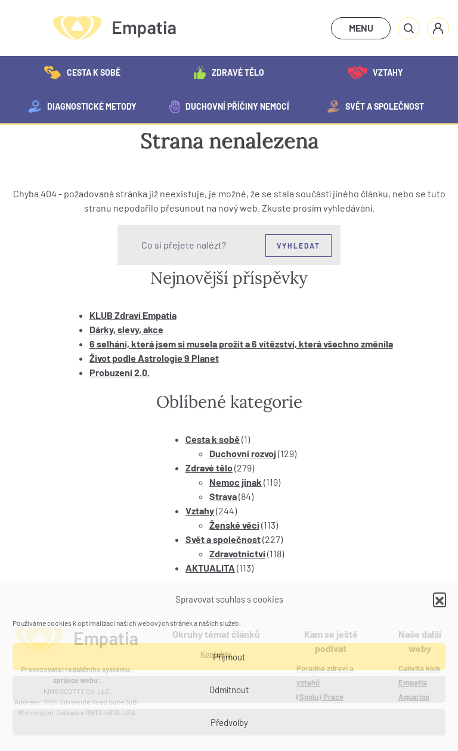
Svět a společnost (375, 106)
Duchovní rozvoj (242, 453)
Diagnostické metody (82, 106)
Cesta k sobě (82, 72)
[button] (439, 599)
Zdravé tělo (229, 72)
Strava (223, 496)
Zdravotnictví (237, 553)
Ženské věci (234, 524)
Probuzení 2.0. (119, 372)
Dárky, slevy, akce (126, 329)
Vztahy (375, 72)
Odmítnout (229, 689)
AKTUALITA (210, 567)
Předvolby (229, 722)
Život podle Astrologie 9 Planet (154, 358)
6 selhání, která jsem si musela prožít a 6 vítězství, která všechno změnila (241, 343)
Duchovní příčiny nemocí (229, 106)
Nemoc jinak (235, 482)
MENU (361, 27)
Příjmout (229, 656)
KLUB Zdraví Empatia (133, 315)
